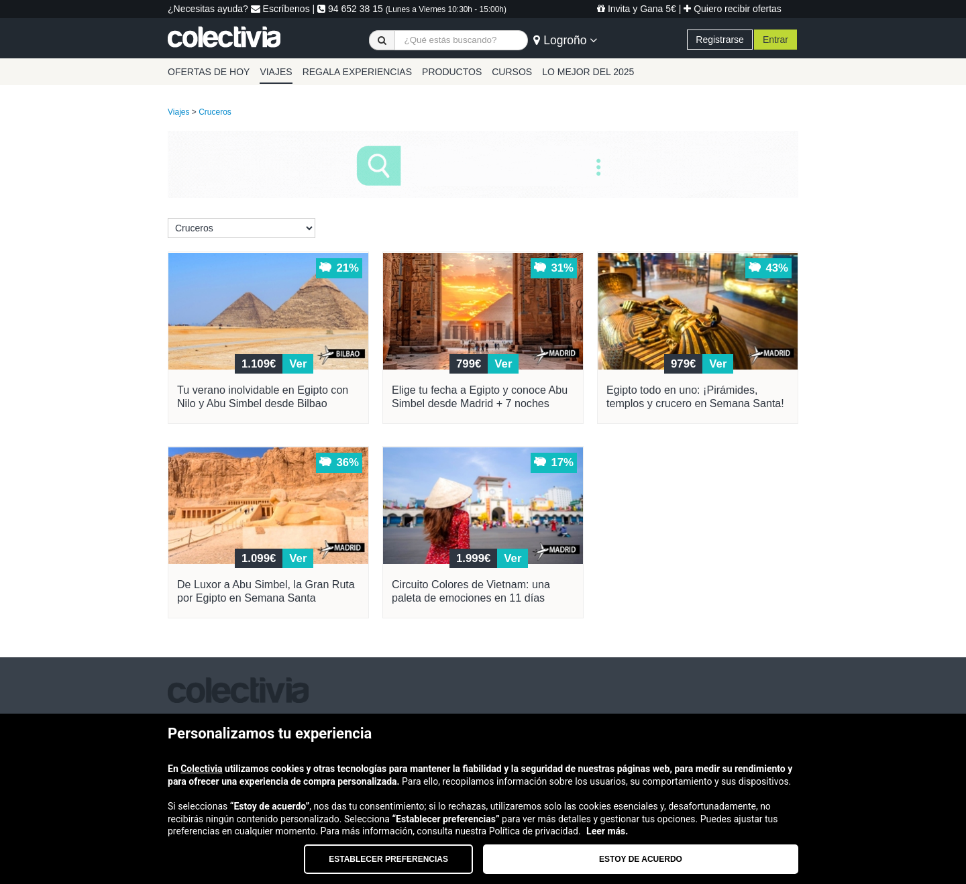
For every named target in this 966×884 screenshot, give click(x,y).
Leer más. (607, 831)
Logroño (565, 40)
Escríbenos (280, 8)
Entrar (775, 39)
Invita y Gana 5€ (636, 8)
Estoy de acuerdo (640, 859)
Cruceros (215, 112)
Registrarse (720, 39)
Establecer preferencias (388, 859)
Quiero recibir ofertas (733, 8)
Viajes (178, 112)
